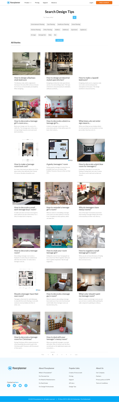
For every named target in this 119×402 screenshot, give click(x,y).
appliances (83, 29)
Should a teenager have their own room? (26, 295)
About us (54, 2)
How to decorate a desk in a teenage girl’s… (58, 122)
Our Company (100, 372)
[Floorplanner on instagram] (26, 386)
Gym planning (51, 24)
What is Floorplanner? (45, 372)
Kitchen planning (36, 29)
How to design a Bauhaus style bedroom (24, 79)
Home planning (76, 24)
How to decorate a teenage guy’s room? (58, 295)
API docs (71, 383)
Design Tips (72, 386)
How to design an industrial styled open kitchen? (58, 79)
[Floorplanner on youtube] (20, 386)
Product (27, 2)
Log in (91, 2)
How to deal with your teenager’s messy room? (57, 338)
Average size (42, 35)
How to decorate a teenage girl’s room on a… (25, 122)
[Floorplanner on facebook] (8, 386)
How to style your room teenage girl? (57, 251)
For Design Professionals (46, 386)
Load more (59, 40)
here (16, 382)
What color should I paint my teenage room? (89, 295)
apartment (74, 29)
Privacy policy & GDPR (103, 379)
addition (57, 29)
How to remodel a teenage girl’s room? (58, 208)
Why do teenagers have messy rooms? (89, 208)
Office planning (47, 29)
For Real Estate (43, 383)
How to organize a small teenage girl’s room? (89, 251)
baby (50, 35)
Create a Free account (75, 372)
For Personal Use (44, 376)
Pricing (37, 2)
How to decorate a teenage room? (25, 251)
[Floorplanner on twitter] (14, 386)
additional (65, 29)
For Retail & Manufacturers (47, 379)
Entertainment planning (37, 24)
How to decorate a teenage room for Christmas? (25, 338)
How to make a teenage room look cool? (24, 165)
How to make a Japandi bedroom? (88, 79)
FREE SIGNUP (104, 2)
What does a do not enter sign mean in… (89, 122)
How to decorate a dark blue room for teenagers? (91, 165)
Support (45, 2)
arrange (33, 35)
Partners (98, 376)
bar (55, 35)
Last (76, 354)
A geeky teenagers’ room (57, 164)
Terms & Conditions (102, 383)
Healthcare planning (63, 24)
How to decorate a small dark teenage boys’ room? (25, 208)
